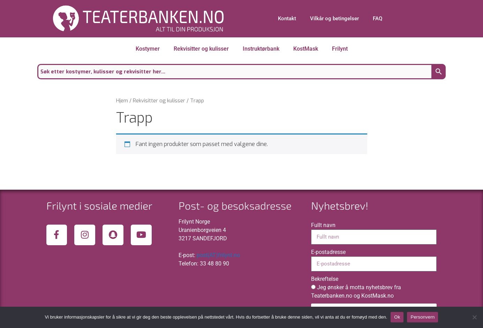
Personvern (422, 317)
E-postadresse (328, 252)
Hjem (122, 100)
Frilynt (340, 48)
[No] (474, 317)
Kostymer (148, 48)
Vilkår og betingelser (334, 18)
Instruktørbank (261, 48)
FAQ (377, 18)
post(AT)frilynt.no (218, 255)
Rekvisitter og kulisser (201, 48)
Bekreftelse (324, 279)
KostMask (305, 48)
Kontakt (287, 18)
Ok (397, 317)
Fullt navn (323, 225)
